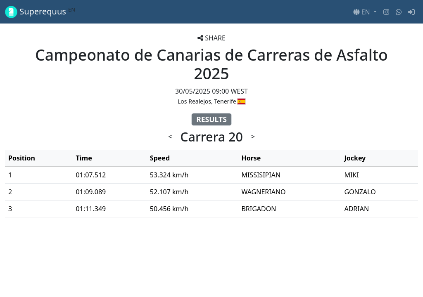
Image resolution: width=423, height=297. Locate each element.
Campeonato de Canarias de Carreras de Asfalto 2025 (211, 64)
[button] (365, 12)
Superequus (40, 12)
